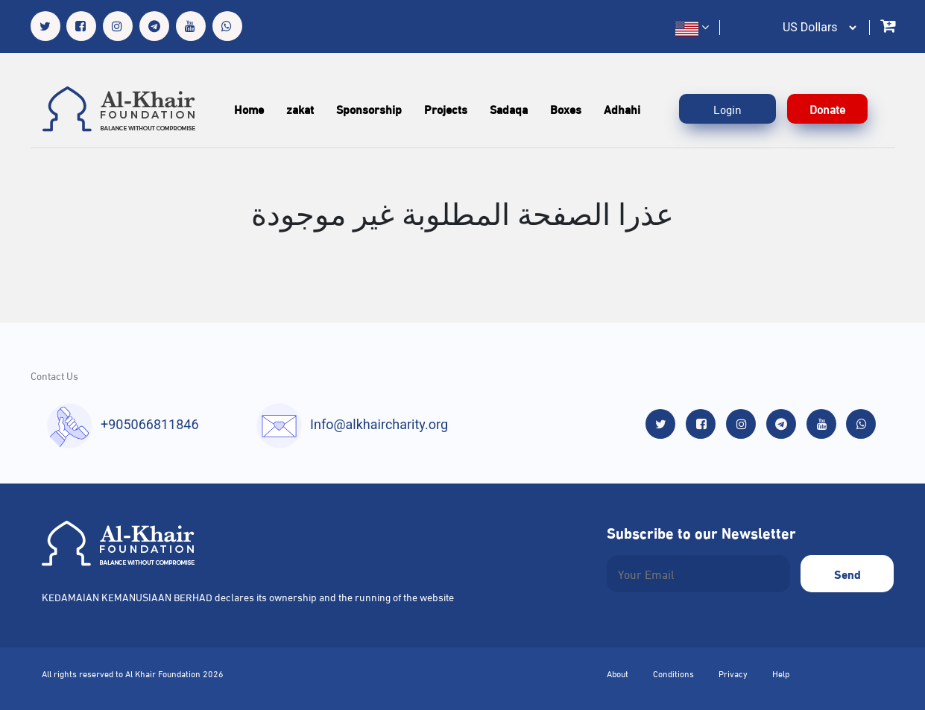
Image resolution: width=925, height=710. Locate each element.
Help (780, 673)
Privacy (733, 673)
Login (727, 108)
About (617, 673)
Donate (827, 108)
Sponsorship (369, 108)
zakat (300, 108)
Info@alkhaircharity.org (379, 424)
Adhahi (622, 108)
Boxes (565, 108)
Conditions (673, 673)
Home (249, 108)
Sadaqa (509, 108)
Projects (445, 108)
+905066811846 (150, 424)
